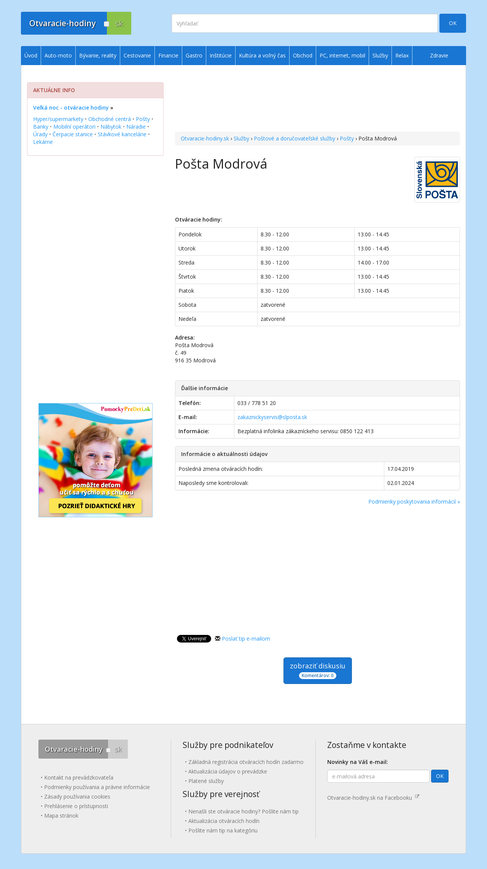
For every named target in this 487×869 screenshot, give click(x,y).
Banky (40, 126)
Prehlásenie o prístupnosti (76, 806)
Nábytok (110, 126)
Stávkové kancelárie (122, 134)
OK (453, 23)
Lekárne (43, 141)
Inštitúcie (221, 55)
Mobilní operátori (74, 126)
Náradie (136, 126)
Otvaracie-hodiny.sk (205, 138)
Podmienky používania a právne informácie (97, 787)
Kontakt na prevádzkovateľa (78, 777)
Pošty (347, 138)
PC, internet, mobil (342, 55)
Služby (241, 138)
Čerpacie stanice (73, 134)
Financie (168, 55)
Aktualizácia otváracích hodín (223, 820)
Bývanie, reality (97, 55)
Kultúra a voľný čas (262, 55)
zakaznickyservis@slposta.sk (272, 417)
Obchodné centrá (109, 119)
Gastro (194, 55)
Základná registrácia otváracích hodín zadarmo (246, 761)
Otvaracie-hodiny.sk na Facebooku (373, 797)
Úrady (40, 134)
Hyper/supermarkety (58, 119)
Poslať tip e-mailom (246, 638)
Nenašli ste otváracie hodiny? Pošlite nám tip (243, 811)
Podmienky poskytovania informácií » (414, 501)
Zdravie (439, 55)
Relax (402, 55)
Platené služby (206, 780)
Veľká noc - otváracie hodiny (71, 107)
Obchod (302, 55)
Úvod (30, 55)
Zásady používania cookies (77, 796)
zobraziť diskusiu (317, 670)
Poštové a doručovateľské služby (294, 138)
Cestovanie (137, 55)
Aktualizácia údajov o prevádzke (227, 771)
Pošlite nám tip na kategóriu (223, 830)
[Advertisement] (317, 99)
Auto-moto (58, 55)
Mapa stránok (61, 815)
